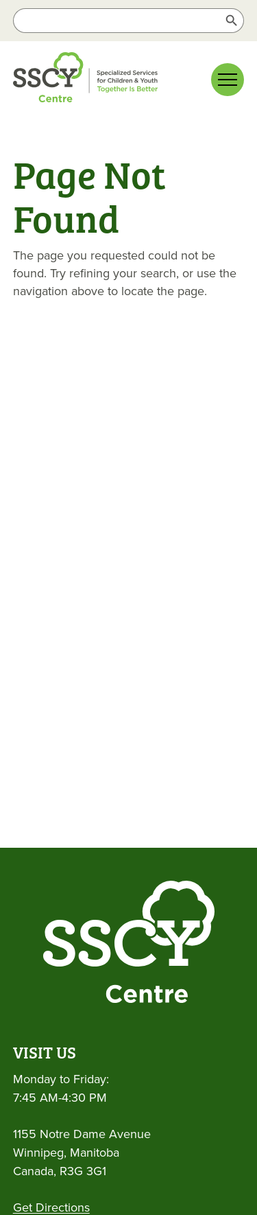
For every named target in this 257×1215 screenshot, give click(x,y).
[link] (109, 80)
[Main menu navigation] (227, 79)
